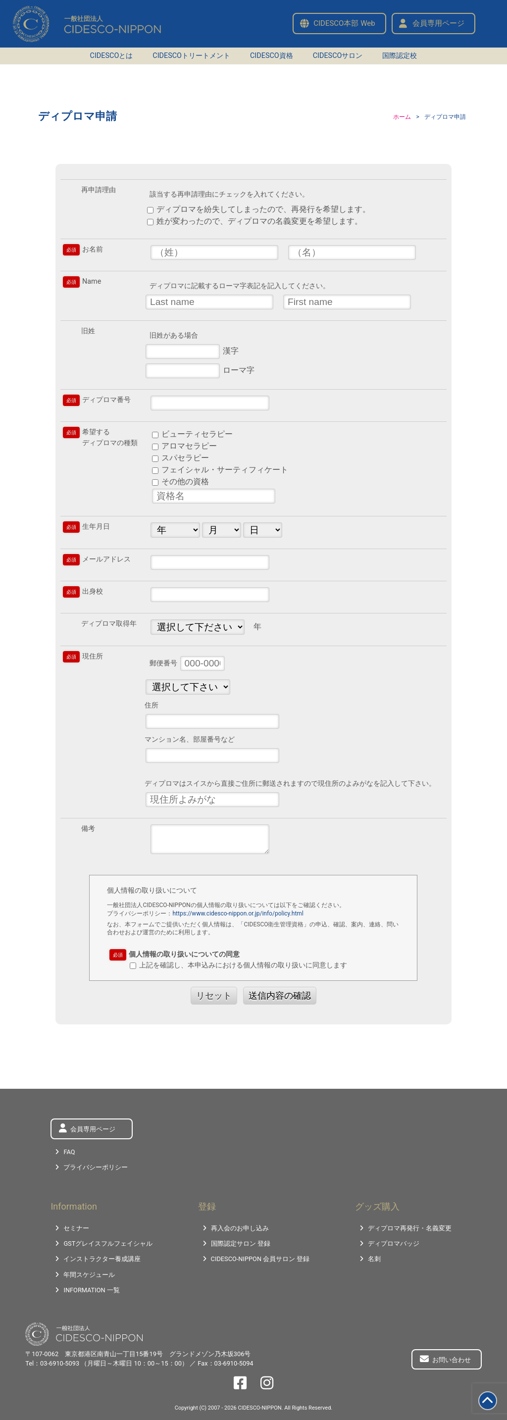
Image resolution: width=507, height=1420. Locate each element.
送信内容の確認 (280, 996)
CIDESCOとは (111, 55)
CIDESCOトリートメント (191, 55)
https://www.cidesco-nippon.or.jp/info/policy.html (237, 913)
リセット (214, 996)
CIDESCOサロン (338, 55)
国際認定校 (399, 55)
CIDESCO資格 (271, 55)
